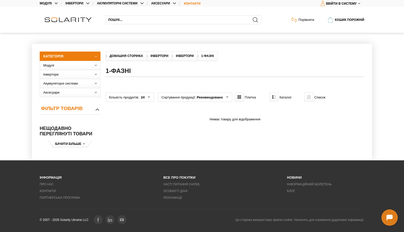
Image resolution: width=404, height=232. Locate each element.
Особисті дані (175, 191)
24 (142, 97)
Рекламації (172, 198)
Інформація (51, 177)
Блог (291, 191)
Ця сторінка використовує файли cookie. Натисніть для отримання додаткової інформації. (299, 220)
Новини (294, 177)
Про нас (47, 184)
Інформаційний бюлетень (309, 184)
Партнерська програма (60, 198)
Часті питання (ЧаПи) (181, 184)
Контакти (192, 3)
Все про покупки (179, 177)
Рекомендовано (210, 97)
